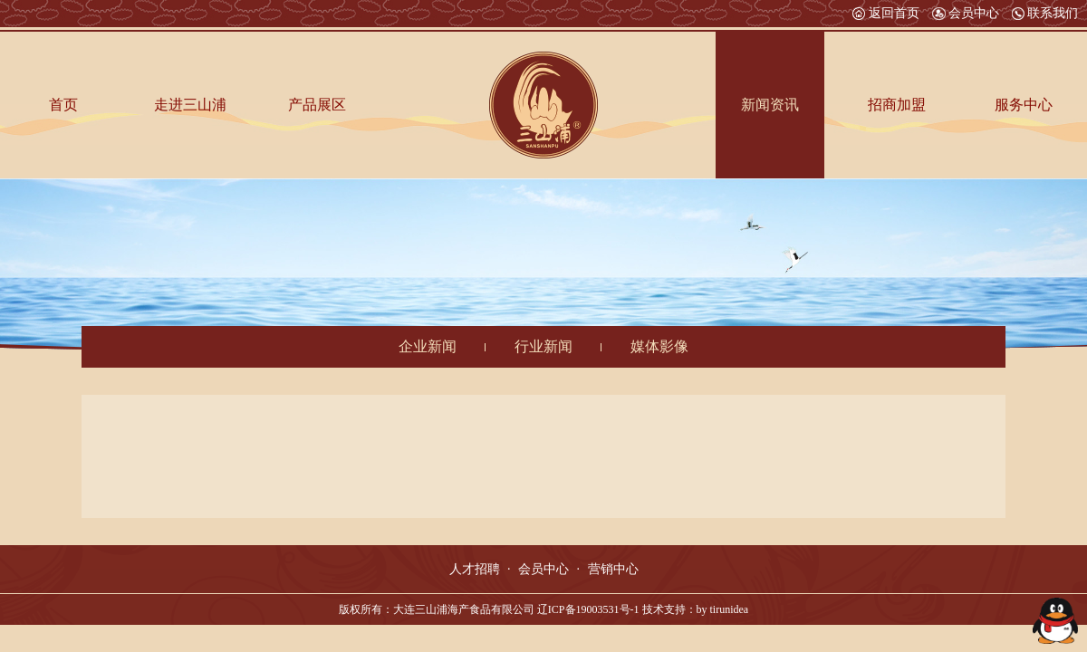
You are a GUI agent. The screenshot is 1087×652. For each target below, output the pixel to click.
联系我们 (1044, 13)
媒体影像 (659, 346)
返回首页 (885, 13)
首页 (63, 104)
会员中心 (965, 13)
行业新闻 (543, 346)
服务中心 (1024, 104)
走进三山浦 (190, 104)
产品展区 (317, 104)
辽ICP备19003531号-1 (588, 609)
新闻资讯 (770, 104)
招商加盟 (897, 104)
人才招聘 (474, 569)
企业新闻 (428, 346)
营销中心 (613, 569)
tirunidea (729, 609)
